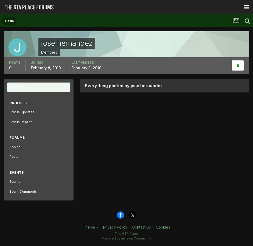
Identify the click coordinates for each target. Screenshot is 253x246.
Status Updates (22, 112)
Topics (15, 147)
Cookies (163, 227)
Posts (14, 156)
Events (15, 181)
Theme (90, 227)
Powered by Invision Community (126, 238)
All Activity (18, 87)
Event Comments (23, 191)
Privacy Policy (115, 227)
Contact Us (141, 227)
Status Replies (21, 122)
